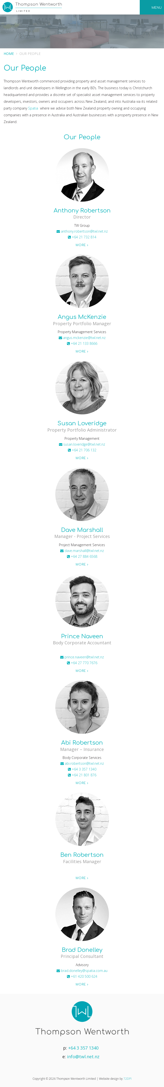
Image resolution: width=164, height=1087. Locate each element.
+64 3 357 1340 (82, 769)
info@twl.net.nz (83, 1056)
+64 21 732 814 (82, 237)
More (82, 245)
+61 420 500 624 (82, 976)
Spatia (33, 108)
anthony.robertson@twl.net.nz (82, 231)
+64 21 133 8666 (82, 343)
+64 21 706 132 (82, 450)
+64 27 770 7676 (82, 663)
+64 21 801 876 (82, 775)
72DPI (127, 1079)
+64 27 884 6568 (82, 556)
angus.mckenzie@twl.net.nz (82, 337)
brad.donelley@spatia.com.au (82, 970)
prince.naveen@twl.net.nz (82, 657)
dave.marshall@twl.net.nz (82, 550)
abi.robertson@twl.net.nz (82, 763)
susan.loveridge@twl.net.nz (82, 444)
